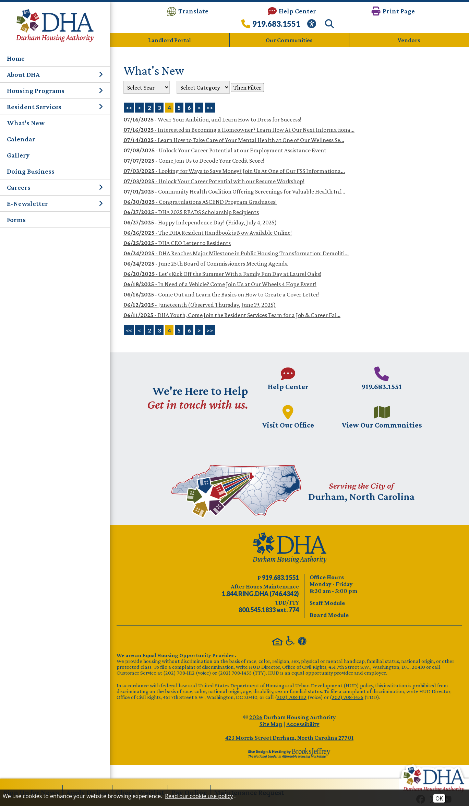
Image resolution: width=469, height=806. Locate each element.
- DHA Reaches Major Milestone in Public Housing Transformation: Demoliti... (236, 253)
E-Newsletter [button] (55, 203)
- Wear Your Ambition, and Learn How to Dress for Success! (212, 119)
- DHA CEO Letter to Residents (177, 243)
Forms (16, 219)
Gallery (18, 155)
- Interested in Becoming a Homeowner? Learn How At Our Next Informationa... (238, 129)
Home (16, 58)
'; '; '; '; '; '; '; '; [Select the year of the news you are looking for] (146, 87)
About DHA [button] (55, 74)
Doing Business (31, 171)
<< (129, 330)
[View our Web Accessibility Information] (313, 25)
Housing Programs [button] (55, 90)
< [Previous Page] (139, 107)
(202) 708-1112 (179, 672)
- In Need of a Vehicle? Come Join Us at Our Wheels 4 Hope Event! (219, 284)
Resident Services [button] (55, 106)
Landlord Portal (169, 40)
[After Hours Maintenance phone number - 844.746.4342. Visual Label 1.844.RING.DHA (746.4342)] (260, 593)
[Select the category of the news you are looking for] (203, 87)
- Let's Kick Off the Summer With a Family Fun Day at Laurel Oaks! (222, 273)
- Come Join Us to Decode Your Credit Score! (193, 160)
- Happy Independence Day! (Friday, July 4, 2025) (200, 222)
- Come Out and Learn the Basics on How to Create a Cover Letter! (221, 294)
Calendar (21, 139)
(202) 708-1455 (235, 672)
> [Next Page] (199, 107)
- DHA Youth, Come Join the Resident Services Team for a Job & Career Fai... (231, 315)
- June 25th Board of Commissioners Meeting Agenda (205, 263)
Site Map (271, 723)
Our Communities (289, 40)
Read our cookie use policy (199, 796)
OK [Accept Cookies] (439, 798)
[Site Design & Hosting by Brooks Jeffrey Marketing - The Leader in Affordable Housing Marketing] (289, 753)
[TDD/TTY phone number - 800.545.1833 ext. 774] (269, 610)
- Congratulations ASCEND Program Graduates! (200, 201)
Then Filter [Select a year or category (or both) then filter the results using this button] (247, 87)
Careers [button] (55, 187)
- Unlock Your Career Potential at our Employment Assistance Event (224, 150)
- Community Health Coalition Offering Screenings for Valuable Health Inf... (234, 191)
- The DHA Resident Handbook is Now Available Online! (207, 232)
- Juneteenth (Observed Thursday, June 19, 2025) (199, 304)
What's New (26, 123)
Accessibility (303, 723)
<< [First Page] (129, 107)
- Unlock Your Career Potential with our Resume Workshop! (213, 181)
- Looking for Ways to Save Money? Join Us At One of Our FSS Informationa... (234, 170)
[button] (393, 11)
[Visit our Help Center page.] (287, 378)
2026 (256, 716)
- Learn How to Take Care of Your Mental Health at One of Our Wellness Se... (233, 140)
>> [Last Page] (209, 107)
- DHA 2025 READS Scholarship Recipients (191, 212)
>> (209, 330)
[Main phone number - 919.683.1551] (382, 378)
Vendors (409, 40)
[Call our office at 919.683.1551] (271, 25)
